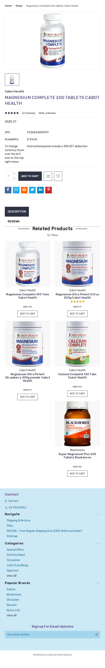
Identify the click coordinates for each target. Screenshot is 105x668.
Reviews (13, 221)
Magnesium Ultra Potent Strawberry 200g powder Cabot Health (27, 378)
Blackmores (14, 595)
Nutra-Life (13, 611)
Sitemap (12, 537)
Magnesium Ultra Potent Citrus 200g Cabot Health (77, 296)
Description (17, 211)
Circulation (13, 561)
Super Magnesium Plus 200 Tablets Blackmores (77, 456)
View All (11, 576)
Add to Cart (27, 313)
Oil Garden (13, 600)
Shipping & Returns (18, 521)
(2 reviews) (28, 113)
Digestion (12, 571)
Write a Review (47, 113)
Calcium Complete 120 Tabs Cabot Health (77, 376)
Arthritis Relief (16, 555)
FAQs (10, 526)
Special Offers (15, 550)
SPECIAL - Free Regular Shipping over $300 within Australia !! (44, 531)
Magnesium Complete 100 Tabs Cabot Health (27, 296)
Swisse (11, 590)
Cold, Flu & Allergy (18, 566)
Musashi (12, 605)
